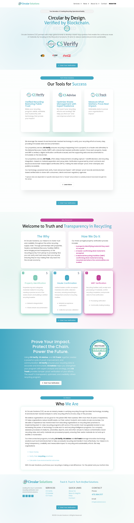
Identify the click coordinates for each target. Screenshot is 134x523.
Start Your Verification (68, 65)
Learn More (68, 185)
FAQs (70, 496)
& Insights (76, 493)
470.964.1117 (97, 494)
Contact (104, 4)
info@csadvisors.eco (99, 502)
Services (76, 4)
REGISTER (112, 4)
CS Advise (49, 493)
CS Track (49, 496)
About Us (94, 4)
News (85, 4)
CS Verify (49, 491)
